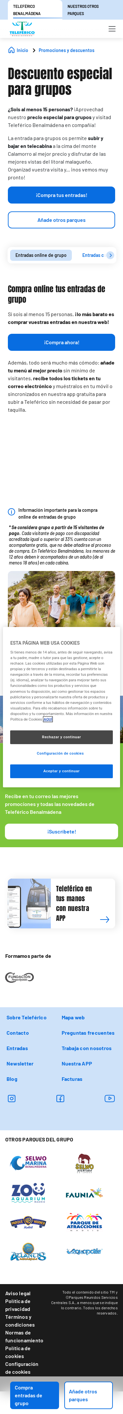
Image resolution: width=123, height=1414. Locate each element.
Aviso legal (18, 1293)
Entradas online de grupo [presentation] (41, 255)
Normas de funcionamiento (24, 1336)
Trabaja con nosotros (87, 1048)
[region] (61, 707)
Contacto (18, 1032)
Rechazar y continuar (61, 737)
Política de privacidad (18, 1305)
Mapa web (73, 1017)
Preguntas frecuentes (88, 1032)
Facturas (72, 1079)
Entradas (17, 1048)
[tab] (41, 255)
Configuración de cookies (21, 1368)
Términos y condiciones (20, 1321)
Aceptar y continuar (61, 771)
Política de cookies (18, 1352)
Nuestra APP (77, 1063)
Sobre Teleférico (27, 1017)
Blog (12, 1079)
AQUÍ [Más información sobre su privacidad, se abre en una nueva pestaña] (48, 719)
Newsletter (20, 1063)
